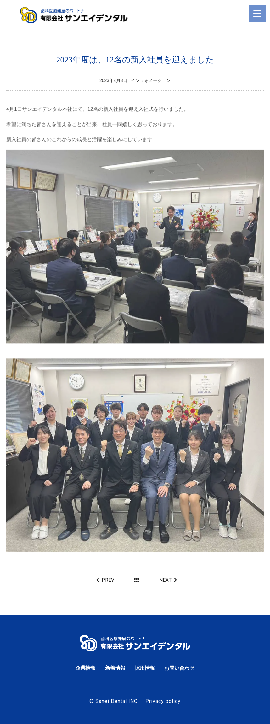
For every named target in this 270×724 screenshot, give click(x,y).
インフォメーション (151, 80)
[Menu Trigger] (257, 13)
